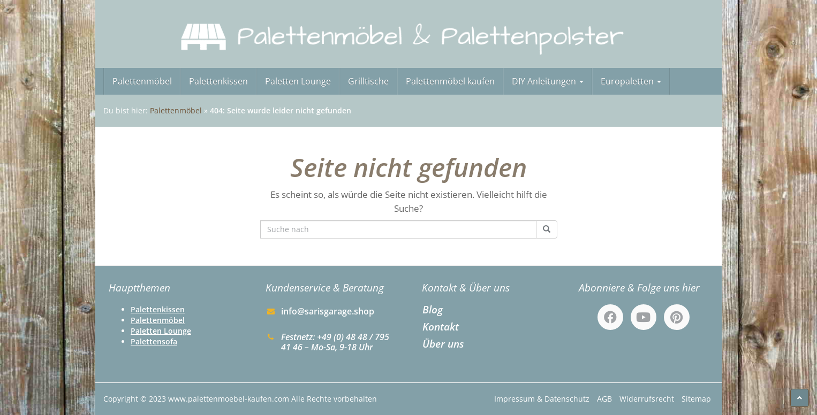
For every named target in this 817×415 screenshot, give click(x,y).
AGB (604, 399)
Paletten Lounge (298, 81)
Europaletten (631, 81)
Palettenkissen (218, 81)
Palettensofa (154, 341)
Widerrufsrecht (646, 399)
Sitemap (696, 399)
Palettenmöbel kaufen (450, 81)
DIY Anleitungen (548, 81)
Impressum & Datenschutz (541, 399)
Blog (432, 309)
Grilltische (368, 81)
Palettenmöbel (142, 81)
